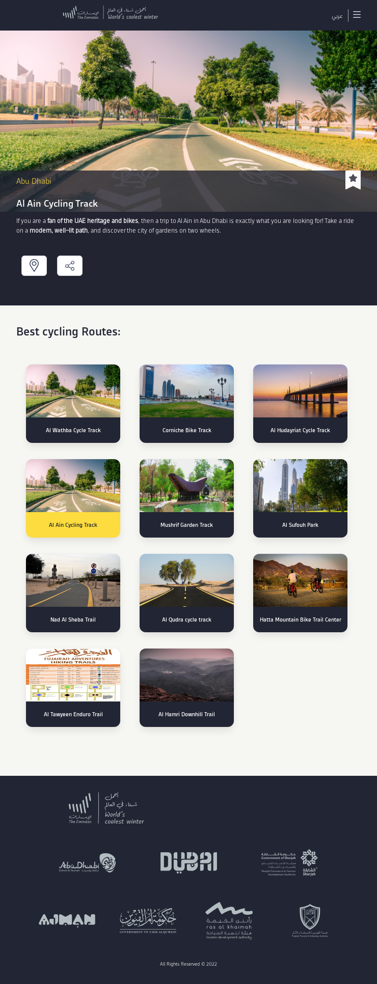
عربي (337, 15)
